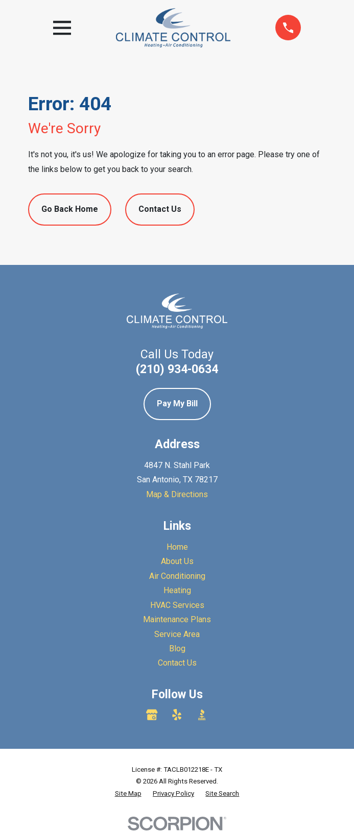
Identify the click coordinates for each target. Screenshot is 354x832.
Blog (177, 648)
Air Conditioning (177, 576)
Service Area (177, 634)
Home (177, 547)
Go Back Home (69, 209)
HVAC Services (177, 605)
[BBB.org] (201, 714)
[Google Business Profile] (151, 714)
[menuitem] (128, 794)
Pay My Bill (177, 403)
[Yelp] (176, 714)
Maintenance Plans (177, 619)
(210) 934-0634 (177, 369)
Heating (177, 590)
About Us (177, 561)
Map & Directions (177, 494)
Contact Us (159, 209)
